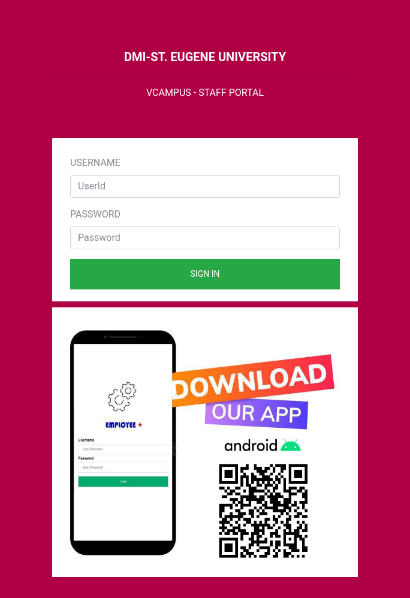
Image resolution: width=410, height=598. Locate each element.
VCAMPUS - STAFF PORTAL (205, 92)
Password (95, 214)
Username (95, 162)
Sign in (205, 274)
